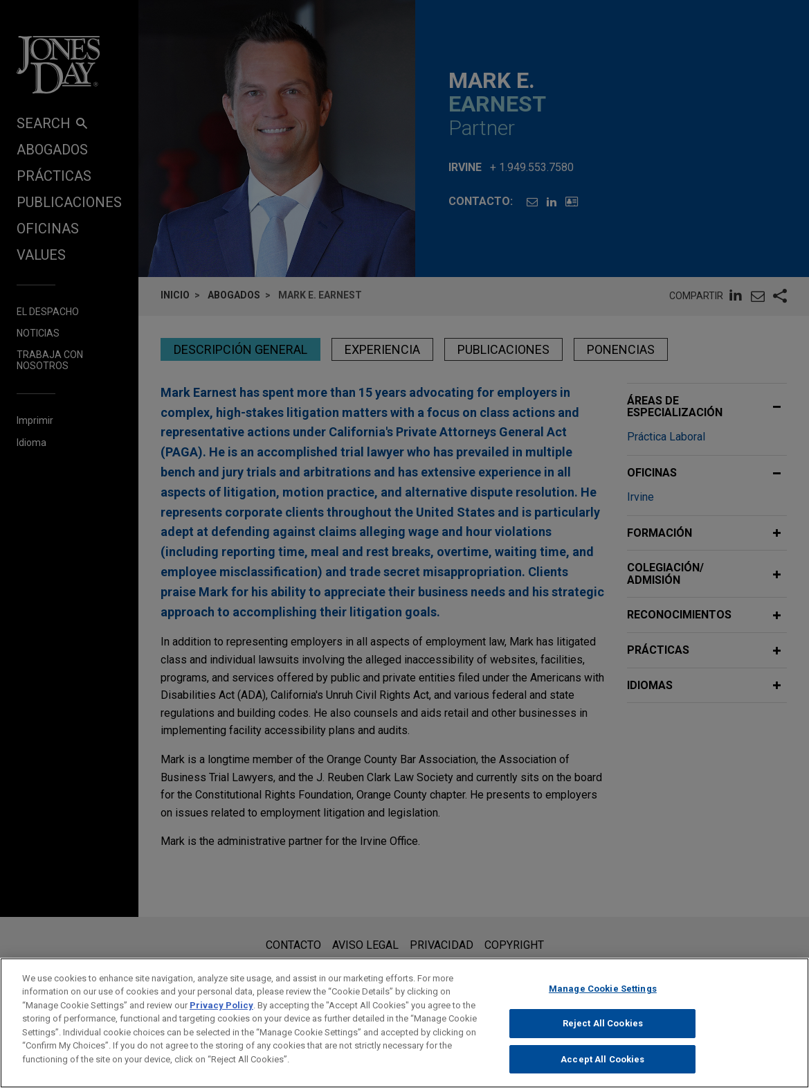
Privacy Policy (221, 1017)
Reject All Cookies (603, 1036)
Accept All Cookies (602, 1071)
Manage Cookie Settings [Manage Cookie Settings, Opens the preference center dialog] (603, 1000)
